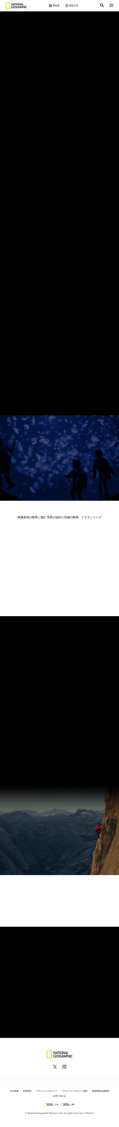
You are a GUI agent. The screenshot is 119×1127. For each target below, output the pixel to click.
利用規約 (27, 1091)
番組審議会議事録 (100, 1091)
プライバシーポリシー (46, 1091)
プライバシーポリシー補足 (75, 1091)
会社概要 (14, 1091)
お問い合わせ (59, 1096)
